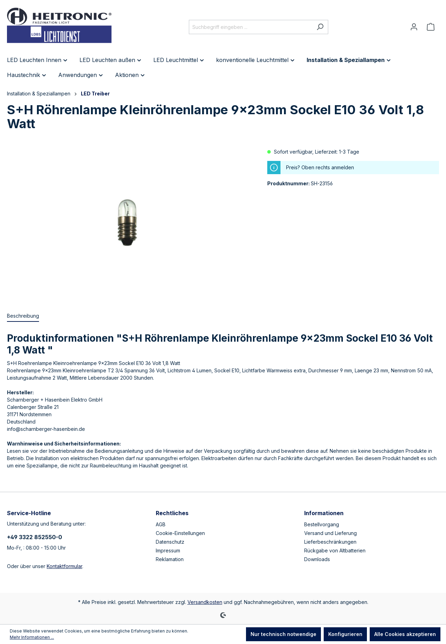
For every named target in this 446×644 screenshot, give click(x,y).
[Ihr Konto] (414, 27)
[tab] (23, 316)
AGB (161, 524)
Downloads (317, 559)
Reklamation (170, 559)
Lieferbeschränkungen (330, 542)
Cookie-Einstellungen (180, 533)
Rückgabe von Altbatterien (335, 550)
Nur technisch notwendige (283, 634)
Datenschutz (170, 542)
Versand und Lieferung (330, 533)
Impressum (168, 550)
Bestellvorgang (321, 524)
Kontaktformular (64, 566)
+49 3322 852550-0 (34, 537)
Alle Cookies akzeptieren (405, 634)
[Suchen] (320, 27)
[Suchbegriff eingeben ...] (250, 27)
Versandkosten (204, 602)
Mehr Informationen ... (32, 637)
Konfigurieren (345, 634)
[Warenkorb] (430, 27)
